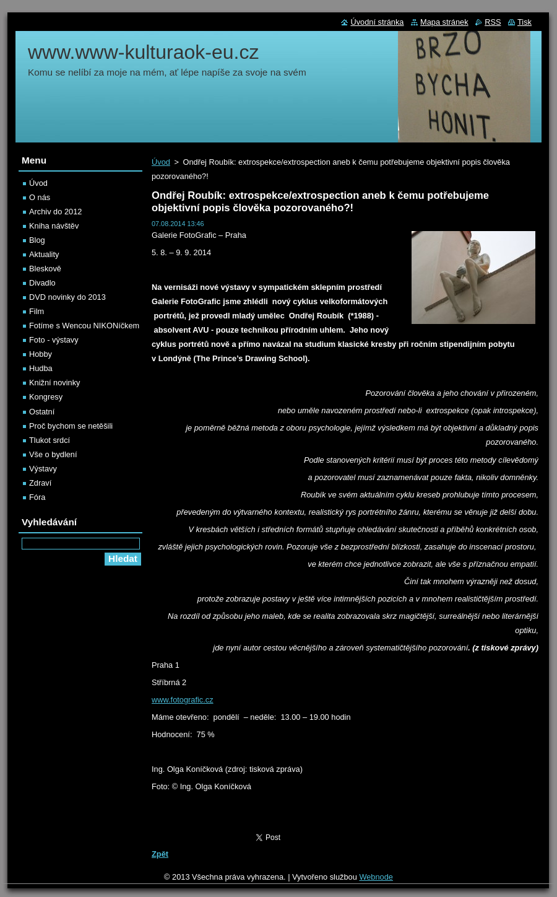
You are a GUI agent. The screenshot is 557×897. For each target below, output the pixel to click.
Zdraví (40, 483)
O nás (39, 197)
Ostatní (41, 411)
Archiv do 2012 (55, 211)
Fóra (37, 497)
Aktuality (44, 254)
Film (36, 311)
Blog (37, 240)
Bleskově (45, 268)
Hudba (41, 368)
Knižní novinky (54, 382)
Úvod (161, 162)
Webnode (376, 877)
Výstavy (43, 468)
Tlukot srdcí (49, 440)
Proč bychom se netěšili (71, 426)
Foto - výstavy (54, 339)
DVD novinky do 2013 (67, 297)
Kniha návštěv (54, 225)
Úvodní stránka (377, 22)
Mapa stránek (444, 22)
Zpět (160, 854)
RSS (493, 22)
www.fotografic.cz (183, 699)
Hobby (40, 354)
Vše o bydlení (53, 454)
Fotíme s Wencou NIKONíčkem (84, 325)
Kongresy (46, 396)
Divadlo (42, 282)
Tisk (524, 22)
